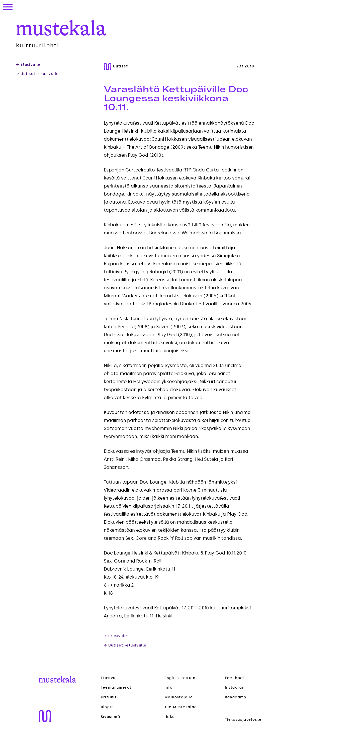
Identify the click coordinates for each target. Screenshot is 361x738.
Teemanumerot (116, 688)
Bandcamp (235, 697)
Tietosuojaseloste (243, 719)
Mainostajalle (178, 697)
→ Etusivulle (28, 65)
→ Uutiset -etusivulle (37, 74)
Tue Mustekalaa (180, 707)
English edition (179, 678)
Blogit (107, 707)
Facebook (235, 678)
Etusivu (108, 678)
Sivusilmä (110, 717)
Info (168, 687)
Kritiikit (109, 697)
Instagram (235, 687)
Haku (169, 717)
